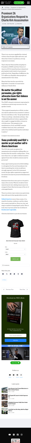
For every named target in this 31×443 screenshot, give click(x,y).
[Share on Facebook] (3, 273)
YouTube (10, 377)
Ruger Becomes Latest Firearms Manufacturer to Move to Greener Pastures (18, 389)
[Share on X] (6, 273)
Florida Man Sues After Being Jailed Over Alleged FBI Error (18, 410)
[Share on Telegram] (18, 273)
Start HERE (19, 2)
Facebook (17, 377)
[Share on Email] (21, 273)
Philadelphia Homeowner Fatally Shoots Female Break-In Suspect (17, 403)
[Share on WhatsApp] (14, 273)
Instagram (21, 377)
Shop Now (15, 362)
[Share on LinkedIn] (10, 273)
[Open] (28, 2)
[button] (15, 47)
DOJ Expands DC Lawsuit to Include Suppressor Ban (18, 396)
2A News (7, 7)
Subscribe (15, 340)
